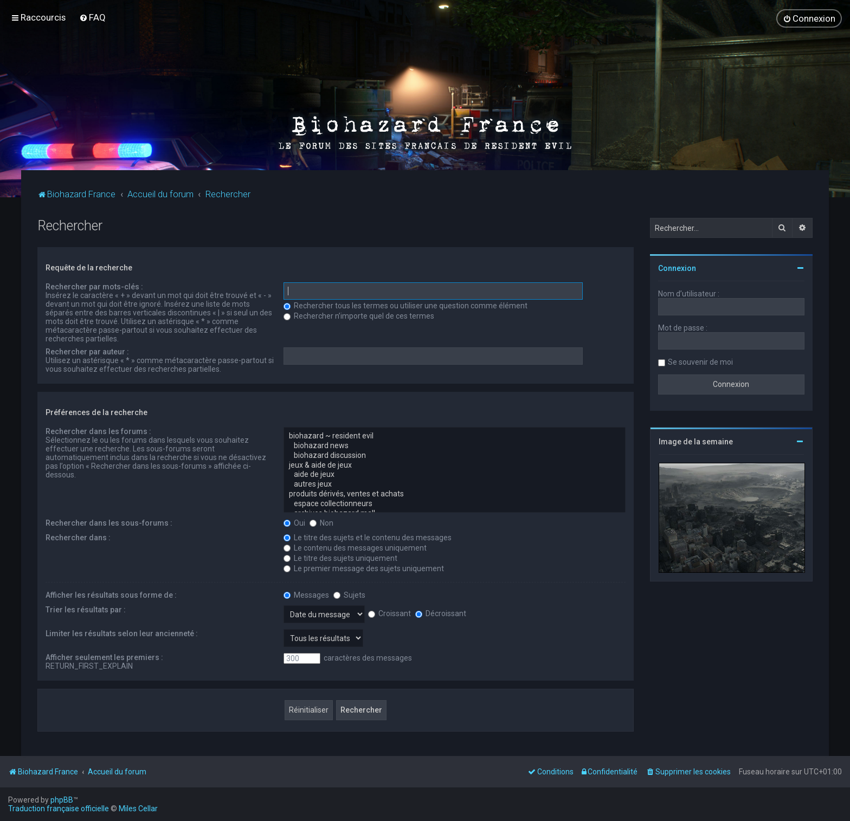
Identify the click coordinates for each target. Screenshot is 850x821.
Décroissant (440, 613)
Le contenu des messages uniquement (355, 548)
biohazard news (454, 446)
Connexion (677, 268)
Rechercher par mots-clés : (94, 286)
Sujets (349, 595)
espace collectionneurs (454, 504)
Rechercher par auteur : (87, 351)
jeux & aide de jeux (454, 465)
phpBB (61, 800)
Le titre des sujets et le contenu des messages (368, 537)
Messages (306, 595)
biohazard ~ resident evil (454, 436)
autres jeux (454, 484)
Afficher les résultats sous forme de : (111, 595)
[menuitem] (92, 17)
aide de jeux (454, 475)
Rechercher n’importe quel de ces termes (359, 316)
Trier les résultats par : (86, 609)
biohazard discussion (454, 456)
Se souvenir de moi (700, 362)
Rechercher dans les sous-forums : (109, 523)
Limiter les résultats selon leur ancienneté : (122, 633)
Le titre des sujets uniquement (340, 558)
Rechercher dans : (78, 537)
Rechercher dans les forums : (98, 431)
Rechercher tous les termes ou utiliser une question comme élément (405, 305)
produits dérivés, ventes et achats (454, 494)
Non (321, 523)
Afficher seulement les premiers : (104, 657)
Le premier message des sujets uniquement (364, 568)
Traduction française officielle (58, 808)
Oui (294, 523)
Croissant (389, 613)
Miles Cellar (138, 808)
